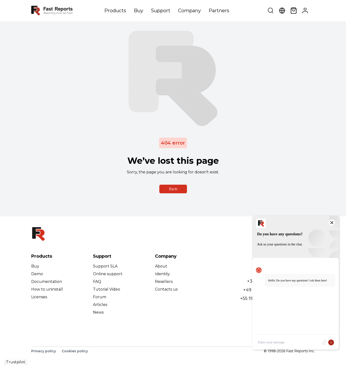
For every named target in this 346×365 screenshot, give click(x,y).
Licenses (39, 297)
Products (115, 10)
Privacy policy (43, 351)
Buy (138, 10)
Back (173, 189)
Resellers (164, 281)
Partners (219, 10)
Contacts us (166, 289)
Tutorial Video (106, 289)
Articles (100, 304)
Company (189, 10)
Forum (99, 297)
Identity (162, 274)
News (98, 312)
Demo (37, 274)
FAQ (97, 281)
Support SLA (105, 266)
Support (160, 10)
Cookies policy (75, 351)
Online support (108, 274)
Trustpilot (15, 362)
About (161, 266)
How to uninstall (47, 289)
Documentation (46, 281)
